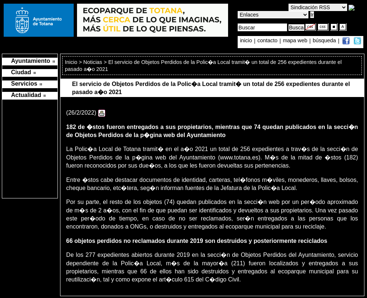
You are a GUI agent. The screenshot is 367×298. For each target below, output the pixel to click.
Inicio (72, 62)
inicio (247, 41)
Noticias (92, 62)
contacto (267, 41)
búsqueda (325, 41)
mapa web (296, 41)
